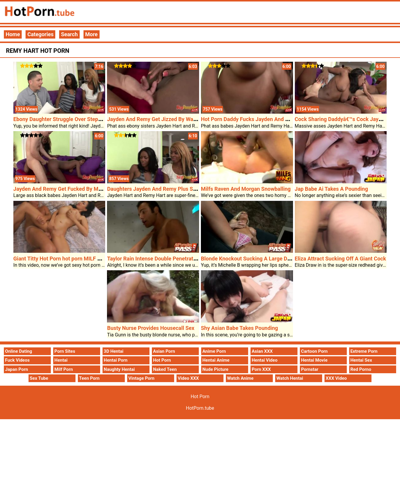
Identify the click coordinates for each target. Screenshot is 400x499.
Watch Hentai (289, 378)
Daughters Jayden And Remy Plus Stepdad (158, 189)
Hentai (60, 360)
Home (13, 34)
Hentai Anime (215, 360)
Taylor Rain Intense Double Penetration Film (159, 258)
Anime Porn (214, 351)
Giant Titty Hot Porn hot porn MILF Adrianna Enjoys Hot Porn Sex (91, 258)
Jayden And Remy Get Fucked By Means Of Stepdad (75, 189)
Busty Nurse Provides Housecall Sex (150, 328)
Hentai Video (265, 360)
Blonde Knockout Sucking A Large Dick (247, 258)
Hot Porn (162, 360)
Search (69, 34)
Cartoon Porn (314, 351)
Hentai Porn (115, 360)
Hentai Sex (361, 360)
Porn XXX (261, 369)
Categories (40, 34)
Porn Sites (64, 351)
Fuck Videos (17, 360)
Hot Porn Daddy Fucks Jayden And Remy (250, 119)
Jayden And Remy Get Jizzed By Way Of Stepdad (165, 119)
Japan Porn (16, 369)
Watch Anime (240, 378)
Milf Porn (63, 369)
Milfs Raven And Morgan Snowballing (246, 189)
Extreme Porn (363, 351)
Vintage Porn (141, 378)
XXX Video (336, 378)
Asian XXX (262, 351)
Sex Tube (39, 378)
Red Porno (360, 369)
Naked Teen (165, 369)
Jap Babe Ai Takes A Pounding (331, 189)
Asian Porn (164, 351)
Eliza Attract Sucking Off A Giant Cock (340, 258)
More (91, 34)
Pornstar (309, 369)
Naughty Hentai (119, 369)
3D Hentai (113, 351)
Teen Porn (89, 378)
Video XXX (188, 378)
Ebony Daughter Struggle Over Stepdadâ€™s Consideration (83, 119)
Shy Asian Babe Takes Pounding (239, 328)
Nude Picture (215, 369)
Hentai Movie (314, 360)
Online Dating (18, 351)
